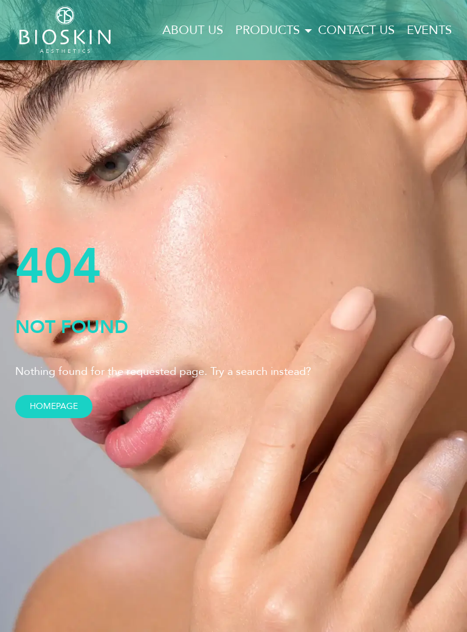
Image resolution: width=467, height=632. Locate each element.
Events (429, 30)
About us (192, 30)
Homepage (54, 406)
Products (267, 30)
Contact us (356, 30)
